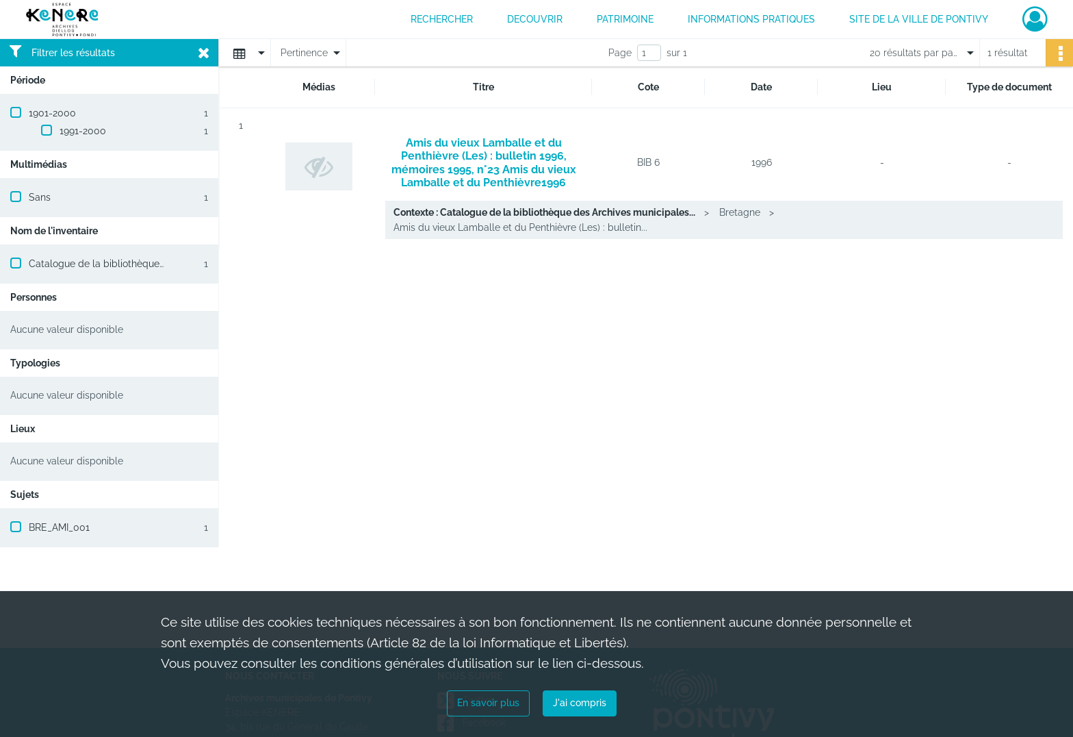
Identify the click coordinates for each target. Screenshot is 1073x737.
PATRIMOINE (625, 19)
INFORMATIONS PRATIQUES (751, 19)
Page (620, 52)
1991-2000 (83, 130)
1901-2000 (52, 113)
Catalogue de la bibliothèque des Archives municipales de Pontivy (177, 263)
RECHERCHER (442, 19)
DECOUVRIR (535, 19)
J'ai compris (579, 702)
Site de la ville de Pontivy (918, 19)
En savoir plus (488, 702)
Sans (40, 197)
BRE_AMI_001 (59, 527)
